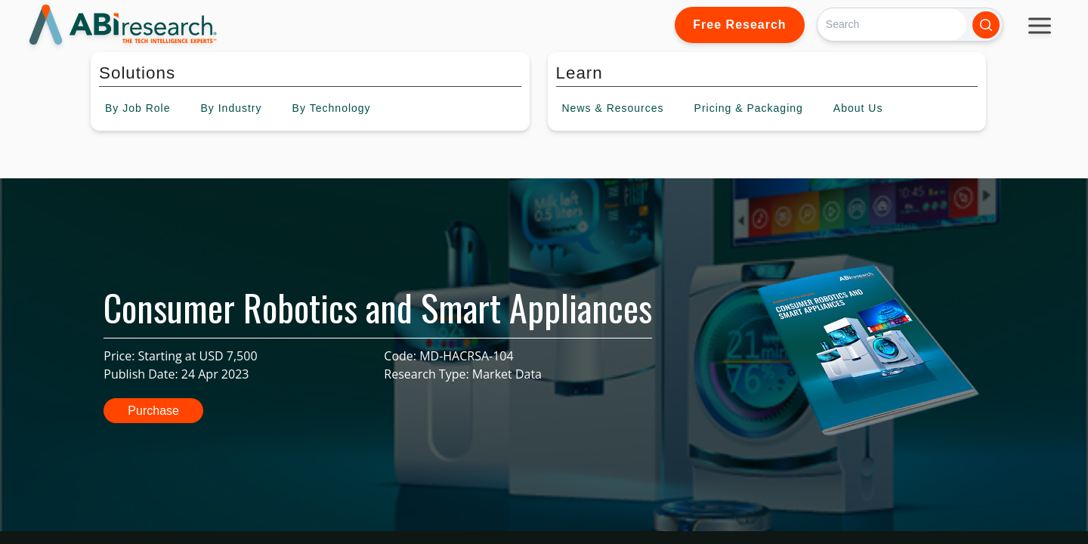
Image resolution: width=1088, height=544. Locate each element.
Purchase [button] (153, 410)
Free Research (739, 24)
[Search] (892, 24)
